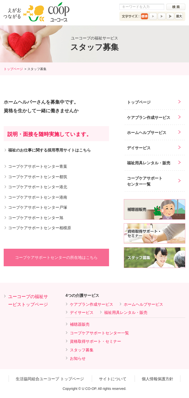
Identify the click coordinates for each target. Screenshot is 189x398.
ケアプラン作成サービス (148, 117)
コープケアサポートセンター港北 (37, 187)
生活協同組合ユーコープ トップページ (50, 379)
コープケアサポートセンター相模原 (39, 228)
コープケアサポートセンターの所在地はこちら (56, 257)
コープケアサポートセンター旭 (35, 218)
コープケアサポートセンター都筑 (37, 177)
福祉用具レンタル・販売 (148, 163)
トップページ (13, 69)
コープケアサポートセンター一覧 (144, 181)
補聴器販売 (80, 324)
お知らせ (78, 358)
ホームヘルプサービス (146, 133)
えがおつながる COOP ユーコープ (36, 12)
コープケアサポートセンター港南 (37, 197)
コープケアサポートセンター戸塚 (37, 207)
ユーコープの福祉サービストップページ (28, 300)
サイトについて (112, 379)
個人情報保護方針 (157, 379)
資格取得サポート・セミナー (95, 341)
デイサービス (139, 148)
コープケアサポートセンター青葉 (37, 166)
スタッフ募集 (82, 350)
